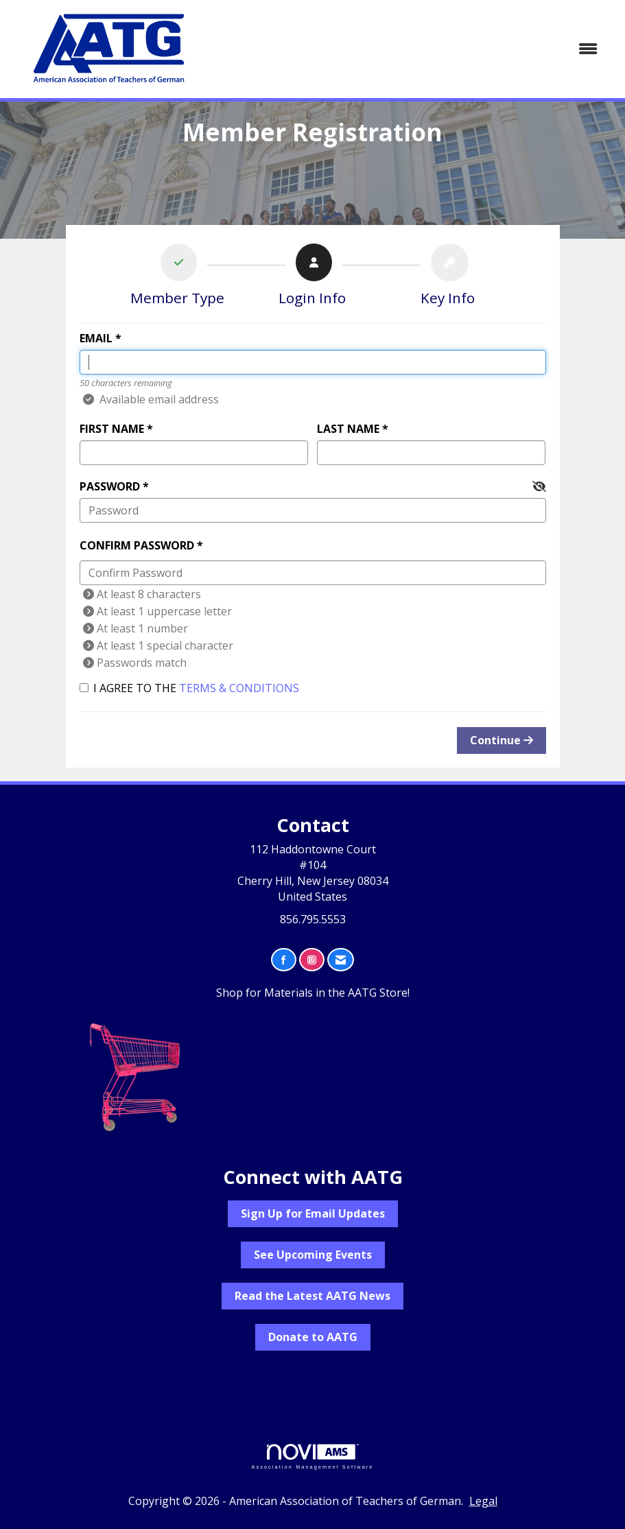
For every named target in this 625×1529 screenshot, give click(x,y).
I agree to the (189, 688)
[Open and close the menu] (410, 49)
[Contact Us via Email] (340, 960)
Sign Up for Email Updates (313, 1213)
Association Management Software (312, 1456)
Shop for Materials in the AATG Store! (313, 992)
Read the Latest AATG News (312, 1295)
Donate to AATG (312, 1336)
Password (110, 486)
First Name (112, 428)
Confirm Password (137, 545)
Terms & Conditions (239, 688)
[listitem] (177, 278)
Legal (483, 1500)
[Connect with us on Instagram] (312, 960)
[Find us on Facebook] (283, 960)
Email (96, 338)
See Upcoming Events (313, 1254)
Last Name (348, 428)
